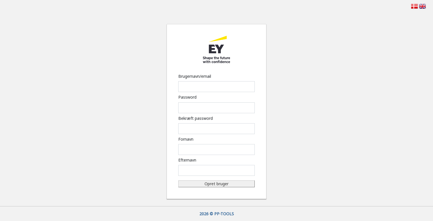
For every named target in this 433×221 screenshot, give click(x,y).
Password (187, 97)
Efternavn (187, 160)
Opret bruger (216, 183)
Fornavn (185, 139)
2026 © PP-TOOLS (216, 213)
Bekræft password (195, 118)
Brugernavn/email (194, 76)
